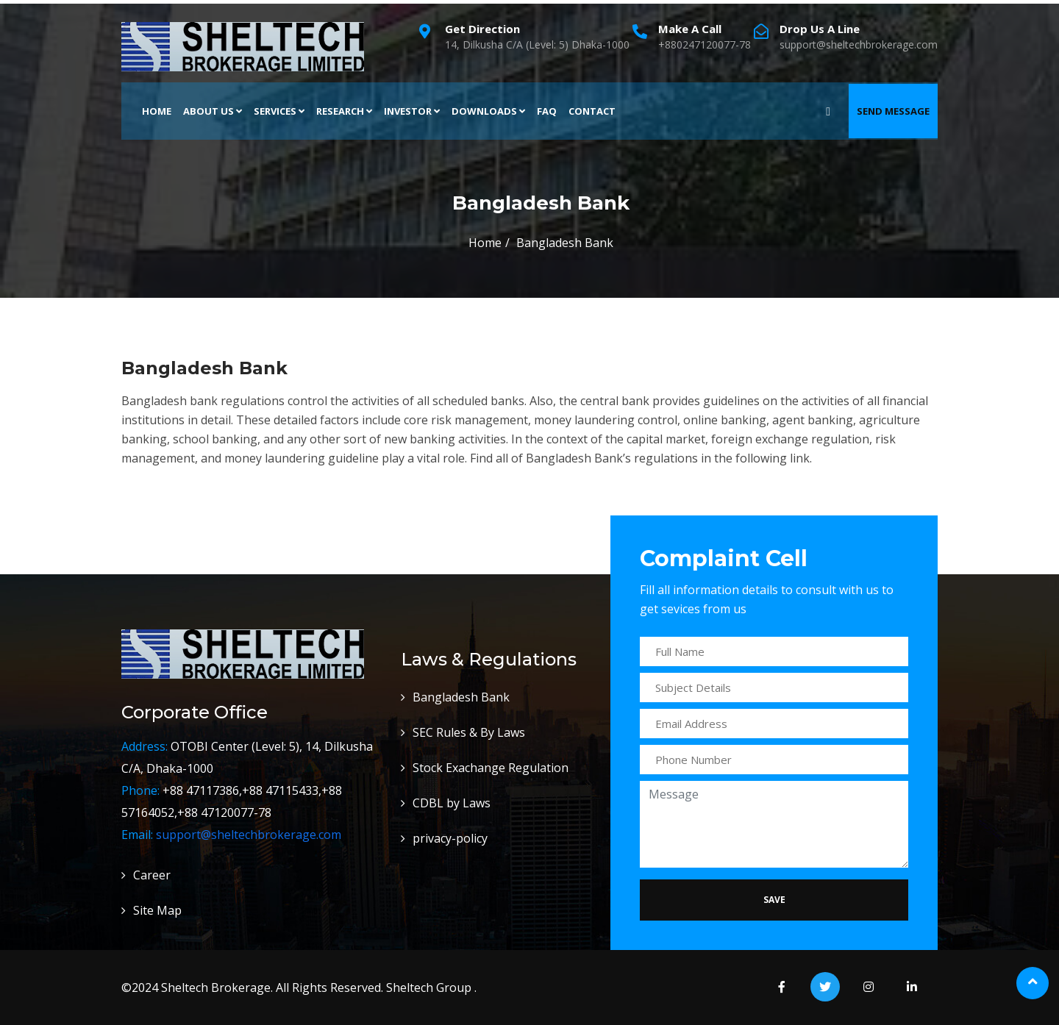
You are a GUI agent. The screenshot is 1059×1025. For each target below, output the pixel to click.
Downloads (488, 111)
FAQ (547, 111)
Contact (592, 111)
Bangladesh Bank (461, 697)
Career (152, 875)
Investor (412, 111)
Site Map (157, 910)
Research (344, 111)
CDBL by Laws (452, 803)
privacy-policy (450, 838)
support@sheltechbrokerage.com (248, 834)
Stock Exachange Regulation (490, 768)
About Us (212, 111)
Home (156, 111)
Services (279, 111)
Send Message (893, 111)
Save (774, 899)
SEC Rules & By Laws (469, 732)
